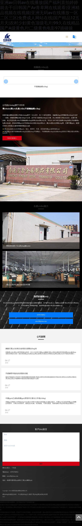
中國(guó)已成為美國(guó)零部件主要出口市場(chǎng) (26, 398)
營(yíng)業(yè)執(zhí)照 (40, 494)
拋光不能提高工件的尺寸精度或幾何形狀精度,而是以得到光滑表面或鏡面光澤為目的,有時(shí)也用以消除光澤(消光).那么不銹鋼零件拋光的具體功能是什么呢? (41, 377)
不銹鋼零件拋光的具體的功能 (17, 373)
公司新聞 (41, 337)
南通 (30, 494)
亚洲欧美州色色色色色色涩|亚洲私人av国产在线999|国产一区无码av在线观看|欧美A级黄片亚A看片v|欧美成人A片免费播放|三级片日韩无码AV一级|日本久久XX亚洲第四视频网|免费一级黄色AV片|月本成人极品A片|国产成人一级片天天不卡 (41, 517)
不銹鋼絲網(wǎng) (41, 86)
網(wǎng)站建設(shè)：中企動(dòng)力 (15, 494)
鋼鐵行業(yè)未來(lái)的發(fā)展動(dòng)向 (21, 348)
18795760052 (41, 315)
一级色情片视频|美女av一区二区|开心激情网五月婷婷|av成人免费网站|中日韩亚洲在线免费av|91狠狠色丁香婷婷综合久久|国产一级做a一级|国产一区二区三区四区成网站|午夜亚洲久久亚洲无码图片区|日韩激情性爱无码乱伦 (41, 522)
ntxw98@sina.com (41, 321)
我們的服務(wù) (41, 296)
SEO (3, 496)
